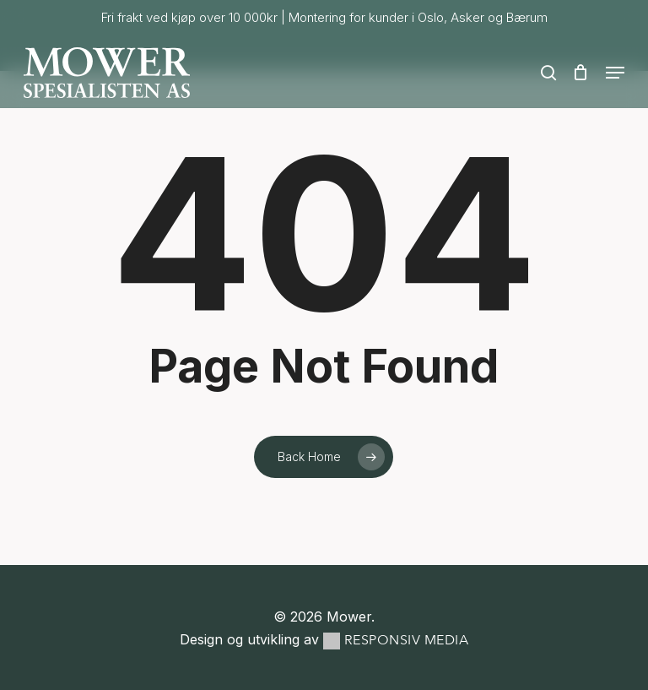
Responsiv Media (406, 640)
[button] (615, 72)
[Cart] (580, 72)
